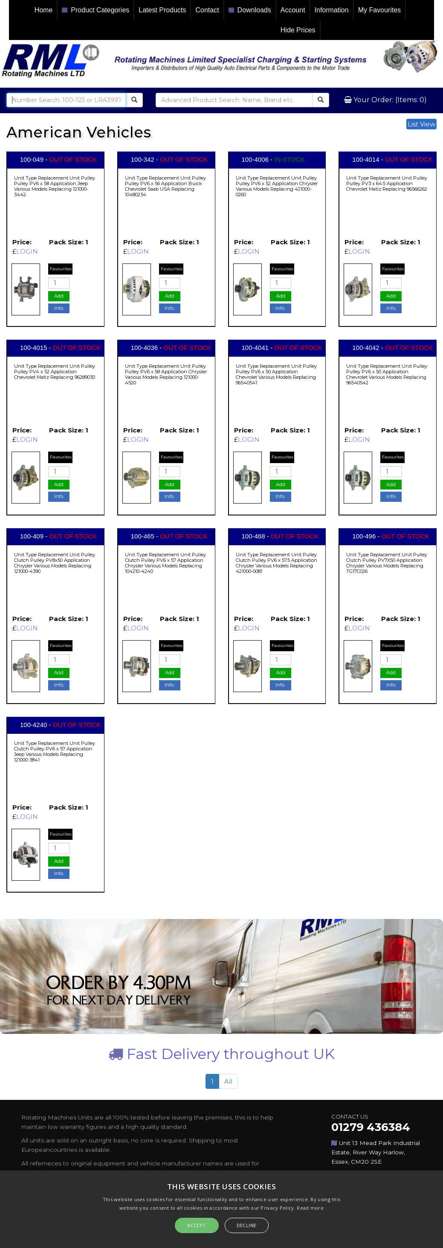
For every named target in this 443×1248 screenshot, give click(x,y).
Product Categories (95, 10)
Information (332, 10)
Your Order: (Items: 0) (389, 100)
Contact (207, 10)
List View (421, 124)
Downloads (250, 10)
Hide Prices (298, 30)
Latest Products (162, 10)
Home (44, 10)
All (228, 1081)
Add (59, 296)
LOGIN (27, 251)
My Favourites (379, 10)
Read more (310, 1208)
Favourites (61, 269)
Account (293, 10)
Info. (59, 308)
